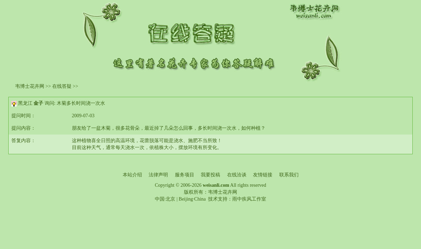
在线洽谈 (236, 174)
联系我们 (289, 174)
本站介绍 (132, 174)
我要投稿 (210, 174)
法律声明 (158, 174)
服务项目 (184, 174)
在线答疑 (62, 86)
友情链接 (262, 174)
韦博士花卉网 (29, 86)
